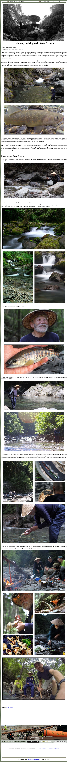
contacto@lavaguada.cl (54, 748)
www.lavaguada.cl (42, 748)
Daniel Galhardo (9, 707)
